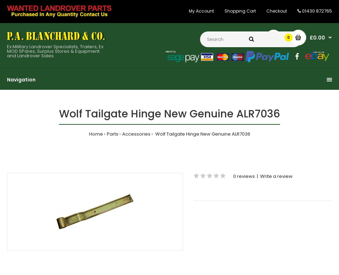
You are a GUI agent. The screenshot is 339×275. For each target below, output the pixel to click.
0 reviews (244, 176)
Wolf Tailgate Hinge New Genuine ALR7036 (202, 134)
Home (96, 134)
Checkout (276, 11)
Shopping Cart (240, 11)
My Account (201, 11)
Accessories (136, 134)
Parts (112, 134)
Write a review (276, 176)
